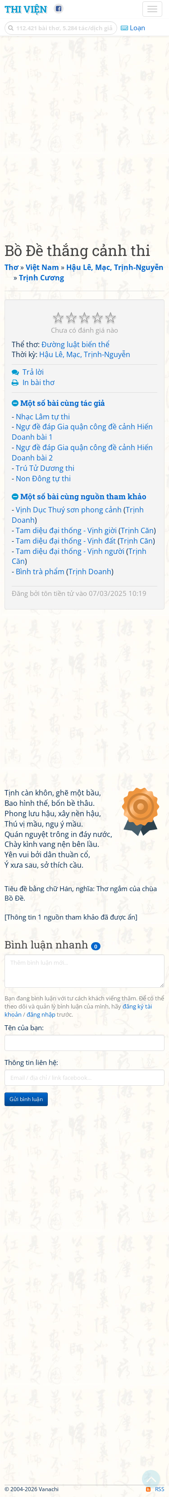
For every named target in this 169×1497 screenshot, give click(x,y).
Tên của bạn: (24, 1027)
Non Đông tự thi (43, 479)
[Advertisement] (84, 136)
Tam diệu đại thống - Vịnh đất (66, 541)
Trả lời (33, 372)
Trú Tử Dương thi (45, 468)
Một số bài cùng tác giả (58, 403)
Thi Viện (26, 9)
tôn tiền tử (57, 593)
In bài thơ (39, 382)
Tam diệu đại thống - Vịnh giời (66, 530)
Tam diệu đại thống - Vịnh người (70, 551)
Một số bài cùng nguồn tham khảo (79, 497)
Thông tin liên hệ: (31, 1062)
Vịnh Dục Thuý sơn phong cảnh (69, 510)
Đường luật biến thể (75, 344)
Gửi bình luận (26, 1099)
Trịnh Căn (137, 530)
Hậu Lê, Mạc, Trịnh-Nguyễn (84, 354)
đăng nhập (41, 1014)
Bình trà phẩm (40, 571)
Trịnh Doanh (90, 571)
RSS (155, 1489)
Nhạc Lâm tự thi (43, 417)
